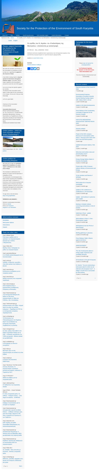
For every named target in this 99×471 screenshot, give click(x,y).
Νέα (12, 35)
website (9, 204)
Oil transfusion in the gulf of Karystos (86, 259)
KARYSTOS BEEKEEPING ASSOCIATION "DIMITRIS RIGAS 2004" (85, 121)
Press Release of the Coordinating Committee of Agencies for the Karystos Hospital (85, 112)
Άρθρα (18, 35)
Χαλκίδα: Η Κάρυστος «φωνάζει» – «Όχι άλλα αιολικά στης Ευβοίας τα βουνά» (12, 264)
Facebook (11, 205)
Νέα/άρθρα (6, 220)
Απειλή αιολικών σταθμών (34, 64)
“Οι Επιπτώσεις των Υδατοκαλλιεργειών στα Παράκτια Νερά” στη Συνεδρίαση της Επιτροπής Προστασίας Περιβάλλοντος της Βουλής (12, 321)
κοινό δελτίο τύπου (38, 58)
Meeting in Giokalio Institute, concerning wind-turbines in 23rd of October (85, 205)
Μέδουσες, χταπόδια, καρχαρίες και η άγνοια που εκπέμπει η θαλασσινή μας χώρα (13, 460)
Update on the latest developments (85, 105)
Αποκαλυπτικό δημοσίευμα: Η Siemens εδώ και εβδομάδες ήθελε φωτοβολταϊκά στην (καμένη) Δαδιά (12, 433)
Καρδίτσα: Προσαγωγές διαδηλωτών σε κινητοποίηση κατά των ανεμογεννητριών (13, 442)
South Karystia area (28, 35)
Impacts (5, 227)
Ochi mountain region (42, 35)
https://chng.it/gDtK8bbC (9, 195)
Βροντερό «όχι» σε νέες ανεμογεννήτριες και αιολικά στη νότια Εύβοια (13, 352)
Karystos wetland (80, 128)
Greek (10, 40)
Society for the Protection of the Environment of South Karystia (55, 28)
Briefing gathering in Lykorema (84, 233)
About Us (4, 35)
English (15, 40)
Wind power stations (8, 222)
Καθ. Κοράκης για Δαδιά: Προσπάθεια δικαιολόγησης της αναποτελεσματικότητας (11, 424)
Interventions (6, 225)
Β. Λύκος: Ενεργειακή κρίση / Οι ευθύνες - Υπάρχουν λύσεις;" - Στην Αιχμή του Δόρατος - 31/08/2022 (12, 395)
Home (12, 37)
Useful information (56, 35)
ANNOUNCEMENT (81, 245)
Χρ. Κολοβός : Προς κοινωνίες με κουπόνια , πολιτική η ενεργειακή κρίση (12, 451)
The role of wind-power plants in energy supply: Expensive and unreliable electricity (84, 252)
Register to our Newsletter (9, 207)
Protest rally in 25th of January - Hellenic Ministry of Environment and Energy (86, 168)
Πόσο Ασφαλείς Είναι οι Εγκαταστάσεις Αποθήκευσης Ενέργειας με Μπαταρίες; (11, 287)
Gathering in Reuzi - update (83, 213)
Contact (67, 35)
